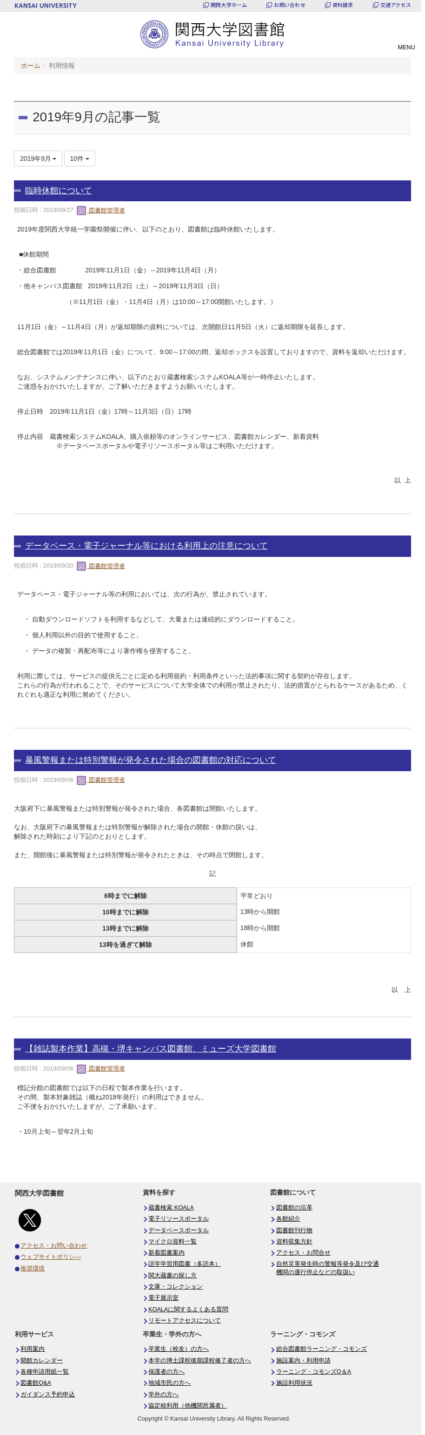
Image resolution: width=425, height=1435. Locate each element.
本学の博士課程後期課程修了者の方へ (199, 1360)
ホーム (30, 65)
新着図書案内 (166, 1253)
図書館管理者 (101, 210)
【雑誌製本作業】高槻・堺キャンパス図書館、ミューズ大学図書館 (150, 1048)
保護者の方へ (166, 1372)
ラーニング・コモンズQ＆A (313, 1372)
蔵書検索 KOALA (171, 1207)
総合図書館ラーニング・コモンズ (321, 1349)
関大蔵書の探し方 (172, 1275)
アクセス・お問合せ (303, 1253)
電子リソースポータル (178, 1219)
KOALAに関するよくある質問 (188, 1309)
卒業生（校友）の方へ (178, 1349)
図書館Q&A (35, 1383)
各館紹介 (288, 1219)
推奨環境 (32, 1268)
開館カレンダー (41, 1360)
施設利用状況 (294, 1383)
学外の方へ (163, 1394)
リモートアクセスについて (184, 1320)
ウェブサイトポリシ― (50, 1257)
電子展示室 (163, 1298)
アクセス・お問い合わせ (53, 1246)
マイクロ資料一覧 (172, 1241)
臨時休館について (58, 190)
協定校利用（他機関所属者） (187, 1405)
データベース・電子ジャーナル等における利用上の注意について (146, 545)
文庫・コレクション (175, 1286)
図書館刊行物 (294, 1230)
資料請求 (342, 4)
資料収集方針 (294, 1241)
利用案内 (32, 1349)
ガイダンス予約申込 (47, 1394)
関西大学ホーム (229, 4)
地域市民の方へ (169, 1383)
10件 (79, 158)
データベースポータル (178, 1230)
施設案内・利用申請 (303, 1360)
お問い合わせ (289, 4)
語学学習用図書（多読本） (184, 1264)
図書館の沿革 (294, 1207)
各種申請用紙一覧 (44, 1372)
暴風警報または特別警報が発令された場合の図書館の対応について (150, 760)
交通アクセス (395, 4)
